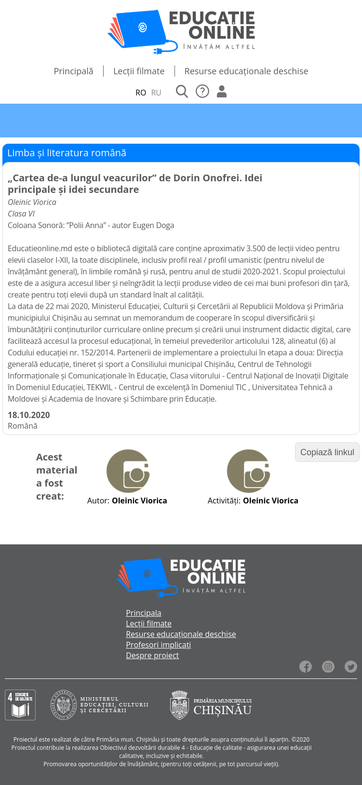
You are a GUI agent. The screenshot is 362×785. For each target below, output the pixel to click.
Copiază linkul (327, 452)
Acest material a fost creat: (57, 476)
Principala (143, 613)
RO (140, 92)
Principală (74, 71)
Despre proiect (152, 655)
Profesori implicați (158, 644)
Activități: (224, 500)
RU (156, 92)
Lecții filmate (139, 71)
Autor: (98, 500)
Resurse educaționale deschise (246, 71)
